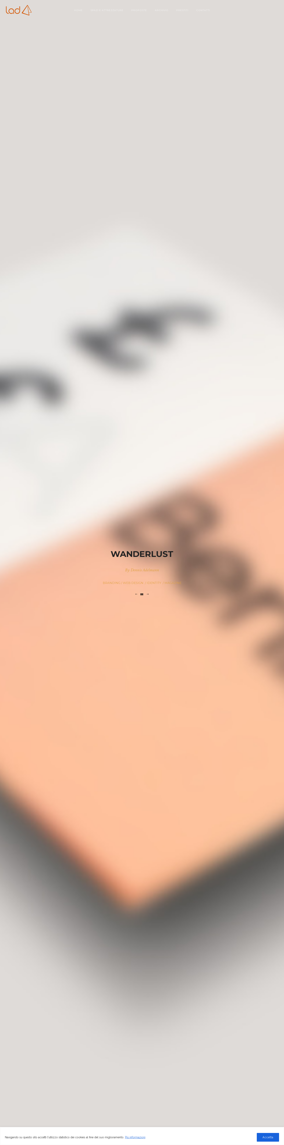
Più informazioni (135, 1137)
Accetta (268, 1137)
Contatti (203, 10)
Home (78, 10)
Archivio (161, 10)
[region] (142, 1136)
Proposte (139, 10)
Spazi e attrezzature (107, 10)
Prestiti (182, 10)
